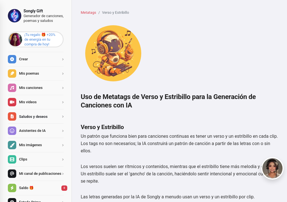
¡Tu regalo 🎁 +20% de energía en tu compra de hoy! (39, 39)
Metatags (88, 12)
